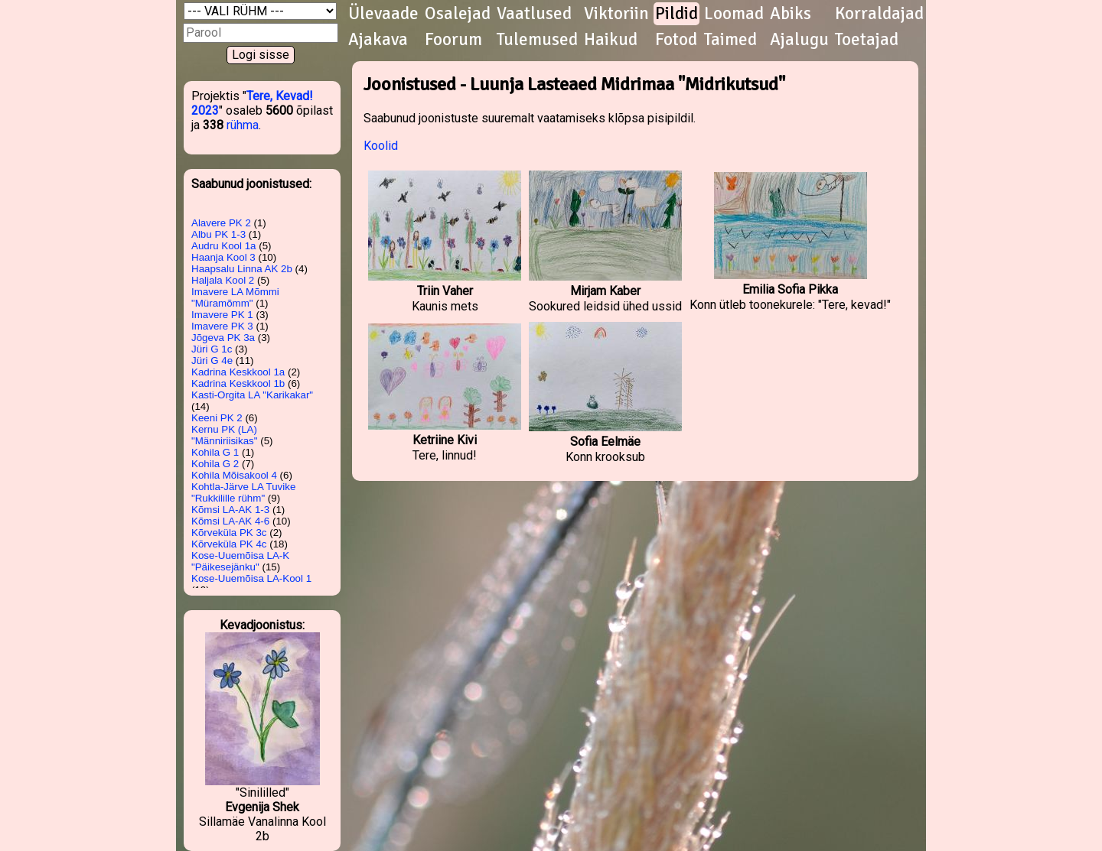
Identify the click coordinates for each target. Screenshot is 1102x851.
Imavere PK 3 (222, 326)
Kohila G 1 (215, 452)
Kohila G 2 (215, 463)
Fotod (676, 39)
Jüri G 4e (212, 360)
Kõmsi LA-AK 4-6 (230, 521)
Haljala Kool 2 (222, 280)
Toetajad (866, 39)
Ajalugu (799, 39)
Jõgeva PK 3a (223, 337)
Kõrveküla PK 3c (229, 532)
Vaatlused (534, 13)
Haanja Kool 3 (223, 257)
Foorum (453, 39)
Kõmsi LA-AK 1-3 (230, 509)
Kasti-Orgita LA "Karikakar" (252, 395)
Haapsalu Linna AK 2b (241, 268)
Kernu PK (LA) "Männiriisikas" (224, 435)
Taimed (730, 39)
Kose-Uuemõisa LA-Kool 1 (251, 578)
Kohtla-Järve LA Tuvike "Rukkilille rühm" (243, 492)
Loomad (734, 13)
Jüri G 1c (211, 349)
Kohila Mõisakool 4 (234, 475)
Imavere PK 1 (222, 314)
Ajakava (378, 39)
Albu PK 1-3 (218, 234)
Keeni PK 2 (217, 418)
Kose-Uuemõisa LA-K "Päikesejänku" (240, 561)
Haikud (610, 39)
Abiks (790, 13)
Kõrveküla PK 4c (229, 544)
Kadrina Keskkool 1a (238, 372)
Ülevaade (383, 13)
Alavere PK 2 (221, 223)
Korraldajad (879, 13)
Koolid (381, 145)
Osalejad (458, 13)
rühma (243, 125)
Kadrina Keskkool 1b (238, 383)
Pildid (676, 13)
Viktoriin (616, 13)
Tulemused (537, 39)
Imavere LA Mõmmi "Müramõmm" (235, 297)
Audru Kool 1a (223, 246)
